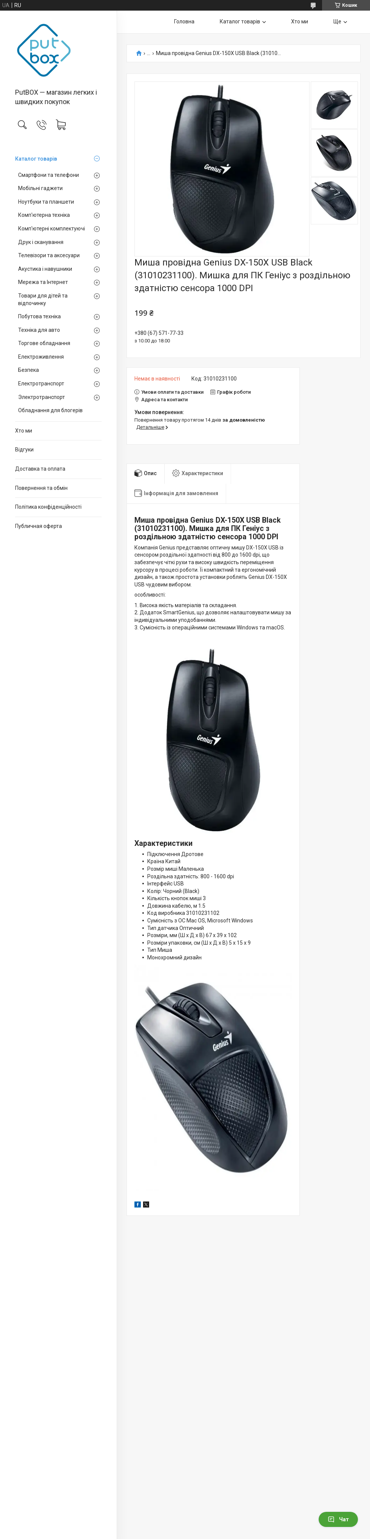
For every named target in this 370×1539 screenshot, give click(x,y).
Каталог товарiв (36, 159)
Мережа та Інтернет (43, 282)
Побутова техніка (39, 316)
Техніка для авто (39, 330)
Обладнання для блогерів (50, 410)
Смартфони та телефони (48, 175)
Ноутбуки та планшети (46, 202)
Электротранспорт (41, 397)
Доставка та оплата (40, 469)
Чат (338, 1519)
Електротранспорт (41, 384)
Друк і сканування (40, 242)
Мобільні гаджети (40, 188)
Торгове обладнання (44, 343)
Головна (184, 21)
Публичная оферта (38, 526)
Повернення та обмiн (41, 488)
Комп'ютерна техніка (44, 215)
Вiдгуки (24, 450)
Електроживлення (41, 357)
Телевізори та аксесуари (49, 255)
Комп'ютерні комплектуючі (51, 229)
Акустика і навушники (45, 269)
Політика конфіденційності (48, 507)
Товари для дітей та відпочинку (43, 299)
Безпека (28, 370)
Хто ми (23, 431)
